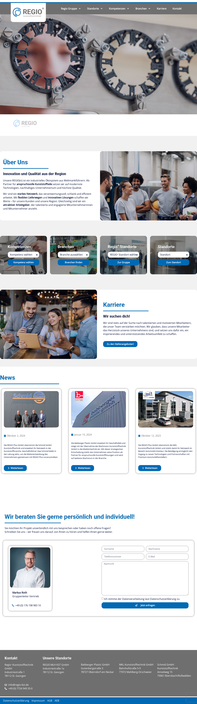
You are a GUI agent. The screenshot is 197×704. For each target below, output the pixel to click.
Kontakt (177, 8)
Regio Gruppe (71, 8)
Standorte (95, 8)
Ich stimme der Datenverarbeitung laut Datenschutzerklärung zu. (142, 599)
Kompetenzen (119, 8)
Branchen (143, 8)
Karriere (161, 8)
